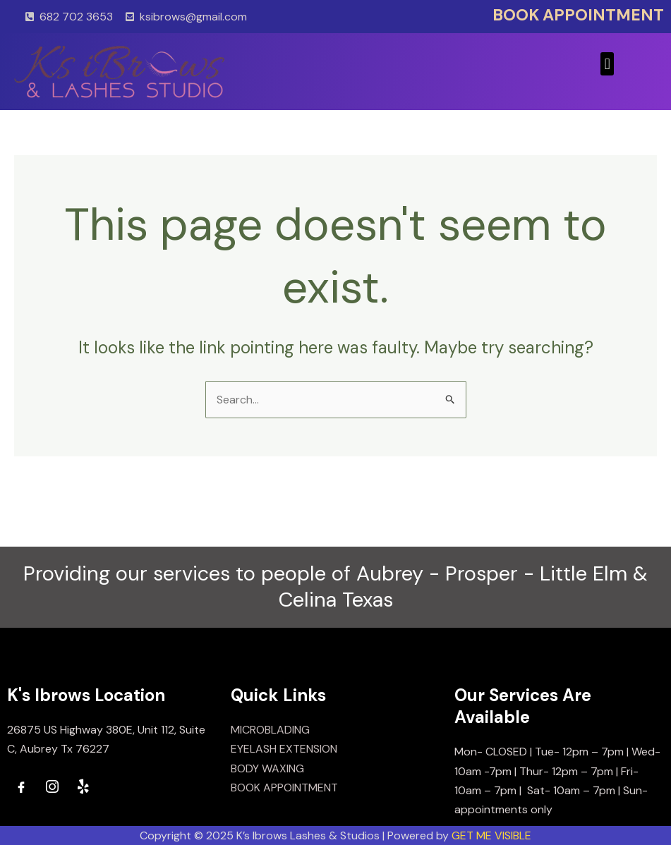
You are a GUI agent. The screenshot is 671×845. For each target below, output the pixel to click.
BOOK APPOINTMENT (578, 14)
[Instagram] (52, 787)
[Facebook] (21, 787)
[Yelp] (83, 787)
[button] (607, 63)
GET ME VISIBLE (491, 835)
